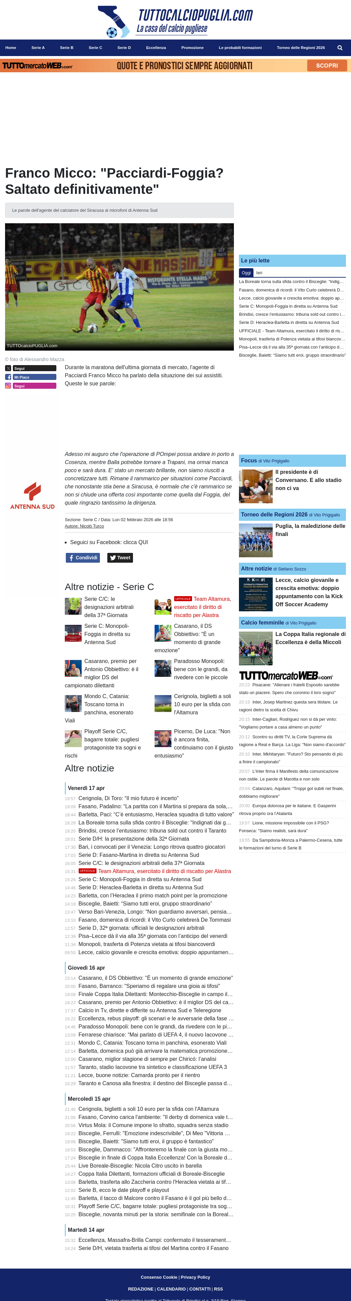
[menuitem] (340, 48)
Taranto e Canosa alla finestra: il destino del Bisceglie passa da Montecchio (168, 1083)
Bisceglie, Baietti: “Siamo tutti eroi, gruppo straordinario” (145, 904)
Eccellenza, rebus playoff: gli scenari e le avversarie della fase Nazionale (166, 1018)
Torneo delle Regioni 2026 (274, 514)
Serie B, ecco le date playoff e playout (124, 1190)
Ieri (259, 272)
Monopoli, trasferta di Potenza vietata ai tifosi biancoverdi (147, 944)
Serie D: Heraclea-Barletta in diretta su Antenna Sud (141, 887)
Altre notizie (256, 568)
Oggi (246, 272)
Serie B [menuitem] (67, 48)
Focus (249, 460)
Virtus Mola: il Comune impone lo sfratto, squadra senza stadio (153, 1125)
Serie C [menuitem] (95, 48)
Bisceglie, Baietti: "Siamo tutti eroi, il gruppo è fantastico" (146, 1141)
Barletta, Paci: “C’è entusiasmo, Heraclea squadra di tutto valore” (156, 814)
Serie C (90, 519)
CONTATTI (200, 1289)
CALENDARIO (171, 1289)
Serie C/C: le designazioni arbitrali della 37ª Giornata (109, 607)
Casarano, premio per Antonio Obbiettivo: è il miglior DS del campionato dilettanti (175, 1002)
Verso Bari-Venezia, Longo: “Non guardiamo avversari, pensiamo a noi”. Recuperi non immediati (194, 912)
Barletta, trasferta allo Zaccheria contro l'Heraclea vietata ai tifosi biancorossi (170, 1182)
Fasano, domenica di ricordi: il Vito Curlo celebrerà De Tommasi (155, 920)
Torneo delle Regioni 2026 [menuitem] (301, 48)
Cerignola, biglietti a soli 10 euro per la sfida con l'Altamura (202, 704)
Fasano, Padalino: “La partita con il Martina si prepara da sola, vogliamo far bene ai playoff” (188, 806)
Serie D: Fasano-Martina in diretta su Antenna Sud (139, 855)
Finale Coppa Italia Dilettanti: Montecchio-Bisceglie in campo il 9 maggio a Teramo (177, 994)
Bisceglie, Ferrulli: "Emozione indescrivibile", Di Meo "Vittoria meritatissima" (169, 1133)
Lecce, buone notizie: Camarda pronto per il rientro (139, 1075)
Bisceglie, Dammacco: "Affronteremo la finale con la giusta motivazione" (165, 1149)
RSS (218, 1289)
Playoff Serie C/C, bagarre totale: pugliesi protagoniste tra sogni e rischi (164, 1206)
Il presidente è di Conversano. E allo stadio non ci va (308, 480)
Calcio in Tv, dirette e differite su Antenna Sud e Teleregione (150, 1010)
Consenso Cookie (159, 1277)
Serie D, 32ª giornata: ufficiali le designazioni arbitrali (142, 928)
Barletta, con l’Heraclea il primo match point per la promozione (153, 895)
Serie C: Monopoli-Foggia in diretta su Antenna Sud (107, 634)
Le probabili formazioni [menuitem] (240, 48)
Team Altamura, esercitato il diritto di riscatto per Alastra (202, 607)
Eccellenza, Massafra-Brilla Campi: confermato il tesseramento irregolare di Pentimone (182, 1240)
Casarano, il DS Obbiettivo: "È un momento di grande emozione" (156, 978)
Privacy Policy (195, 1277)
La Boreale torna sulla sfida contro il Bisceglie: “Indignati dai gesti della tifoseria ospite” (182, 822)
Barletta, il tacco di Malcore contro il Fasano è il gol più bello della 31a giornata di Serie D (185, 1198)
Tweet (120, 558)
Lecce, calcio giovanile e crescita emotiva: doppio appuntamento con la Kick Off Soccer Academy (195, 952)
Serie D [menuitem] (124, 48)
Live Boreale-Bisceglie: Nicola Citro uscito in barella (140, 1166)
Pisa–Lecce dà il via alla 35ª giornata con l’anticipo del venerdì (153, 936)
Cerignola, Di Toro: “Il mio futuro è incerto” (129, 798)
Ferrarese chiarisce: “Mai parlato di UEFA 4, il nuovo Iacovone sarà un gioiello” (173, 1035)
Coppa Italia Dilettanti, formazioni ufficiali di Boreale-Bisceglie (152, 1174)
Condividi (83, 558)
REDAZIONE (140, 1289)
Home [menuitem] (10, 48)
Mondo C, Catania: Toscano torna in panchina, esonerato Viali (153, 1043)
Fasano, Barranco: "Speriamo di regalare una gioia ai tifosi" (149, 986)
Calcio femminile (262, 623)
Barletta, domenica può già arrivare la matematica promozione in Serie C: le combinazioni (186, 1051)
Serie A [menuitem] (38, 48)
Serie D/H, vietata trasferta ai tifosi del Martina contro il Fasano (154, 1248)
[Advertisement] (292, 207)
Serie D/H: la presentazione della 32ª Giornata (134, 839)
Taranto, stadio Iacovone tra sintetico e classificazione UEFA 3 (152, 1067)
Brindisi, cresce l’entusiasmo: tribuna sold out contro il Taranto (152, 831)
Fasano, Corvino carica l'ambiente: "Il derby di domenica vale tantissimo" (165, 1117)
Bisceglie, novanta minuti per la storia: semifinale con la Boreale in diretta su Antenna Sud (186, 1214)
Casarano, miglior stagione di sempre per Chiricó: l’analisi (147, 1059)
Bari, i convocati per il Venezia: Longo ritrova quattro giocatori (152, 847)
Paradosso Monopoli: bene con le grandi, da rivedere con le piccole (201, 669)
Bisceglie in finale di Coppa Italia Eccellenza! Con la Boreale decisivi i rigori (168, 1157)
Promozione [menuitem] (192, 48)
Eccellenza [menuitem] (156, 48)
